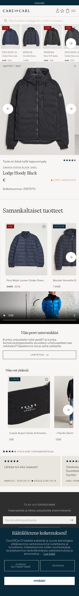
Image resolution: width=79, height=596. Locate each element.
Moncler (27, 52)
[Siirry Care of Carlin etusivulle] (16, 10)
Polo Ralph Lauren (10, 52)
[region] (39, 471)
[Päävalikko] (73, 11)
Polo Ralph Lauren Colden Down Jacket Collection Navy (25, 280)
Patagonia (49, 52)
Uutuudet (40, 2)
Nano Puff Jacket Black (50, 56)
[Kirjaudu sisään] (57, 11)
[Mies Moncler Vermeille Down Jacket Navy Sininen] (31, 37)
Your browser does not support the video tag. (39, 308)
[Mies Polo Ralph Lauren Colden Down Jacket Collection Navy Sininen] (10, 37)
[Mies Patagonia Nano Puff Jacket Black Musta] (52, 37)
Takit (18, 66)
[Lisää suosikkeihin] (43, 227)
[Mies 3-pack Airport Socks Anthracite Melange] (29, 402)
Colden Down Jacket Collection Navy (10, 56)
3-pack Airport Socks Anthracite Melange (27, 433)
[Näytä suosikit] (62, 11)
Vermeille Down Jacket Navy (29, 56)
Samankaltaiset (33, 210)
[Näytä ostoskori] (67, 10)
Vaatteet (8, 66)
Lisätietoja (37, 355)
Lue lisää (49, 553)
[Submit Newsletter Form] (71, 520)
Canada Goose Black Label (20, 167)
